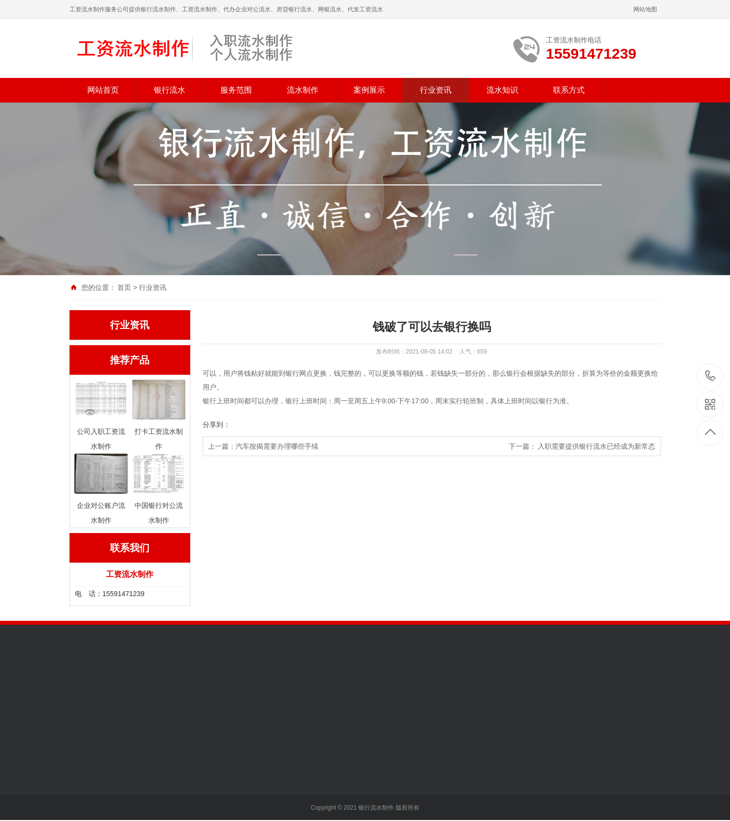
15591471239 (710, 376)
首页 (124, 287)
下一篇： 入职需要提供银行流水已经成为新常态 (582, 446)
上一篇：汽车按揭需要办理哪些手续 (263, 446)
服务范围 (236, 90)
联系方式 (569, 90)
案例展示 (369, 90)
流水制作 (302, 90)
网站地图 (645, 9)
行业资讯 (436, 90)
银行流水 (169, 90)
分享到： (216, 424)
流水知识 (502, 90)
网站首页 (103, 90)
